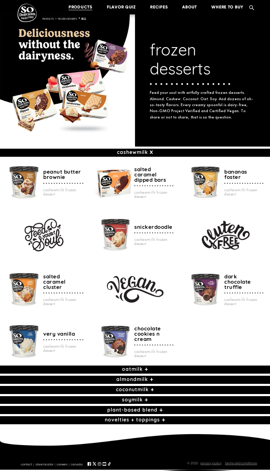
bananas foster (235, 174)
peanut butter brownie (62, 174)
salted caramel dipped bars (150, 174)
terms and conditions (241, 463)
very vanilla (59, 333)
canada (77, 464)
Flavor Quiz (116, 7)
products (75, 7)
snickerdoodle (153, 227)
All (83, 18)
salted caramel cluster (54, 281)
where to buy (222, 7)
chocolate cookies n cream (147, 333)
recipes (153, 7)
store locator (44, 464)
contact (26, 464)
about (184, 7)
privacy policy (210, 463)
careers (62, 464)
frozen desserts (67, 18)
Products (48, 18)
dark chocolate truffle (237, 281)
